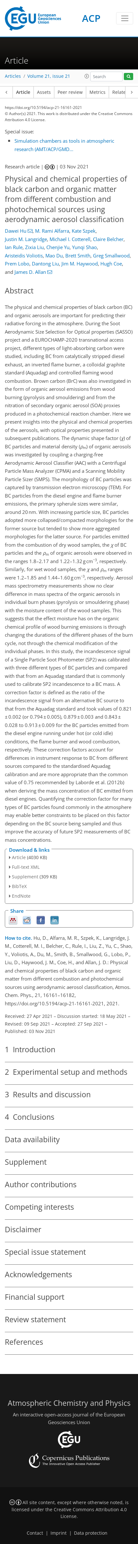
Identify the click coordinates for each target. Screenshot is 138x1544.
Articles (13, 76)
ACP (91, 18)
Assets (44, 92)
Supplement (25, 877)
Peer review (70, 92)
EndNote (21, 896)
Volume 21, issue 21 (48, 76)
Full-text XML (26, 867)
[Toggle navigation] (124, 18)
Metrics (97, 92)
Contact (35, 1533)
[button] (87, 76)
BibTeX (19, 886)
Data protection (90, 1533)
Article (23, 92)
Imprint (59, 1533)
